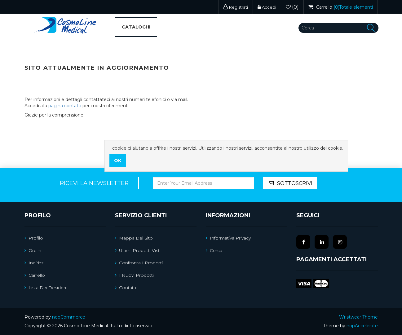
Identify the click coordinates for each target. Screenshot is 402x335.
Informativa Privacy (228, 238)
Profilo (33, 238)
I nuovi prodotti (134, 275)
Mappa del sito (134, 238)
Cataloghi (136, 27)
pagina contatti (64, 105)
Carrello (34, 275)
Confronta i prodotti (139, 263)
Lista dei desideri (45, 287)
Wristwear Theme (358, 317)
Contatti (125, 287)
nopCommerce (68, 317)
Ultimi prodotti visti (138, 250)
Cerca (214, 250)
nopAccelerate (362, 325)
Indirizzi (34, 263)
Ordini (32, 250)
